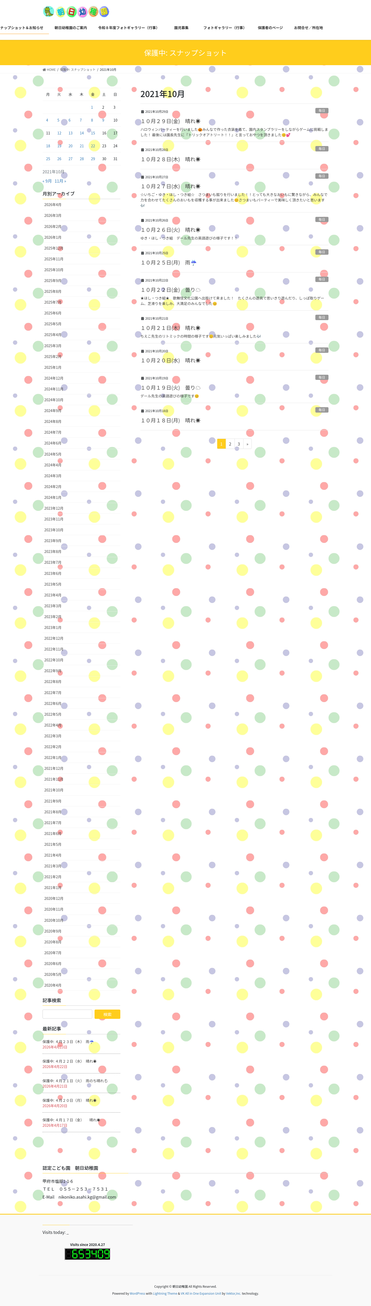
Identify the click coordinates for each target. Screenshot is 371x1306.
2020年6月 (53, 963)
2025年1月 (53, 367)
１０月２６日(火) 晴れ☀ (170, 229)
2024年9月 (53, 410)
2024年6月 (53, 443)
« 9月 (47, 181)
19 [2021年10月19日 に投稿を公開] (59, 145)
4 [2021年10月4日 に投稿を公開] (47, 120)
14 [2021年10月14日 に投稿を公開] (82, 132)
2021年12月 (54, 768)
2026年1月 (53, 237)
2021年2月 (53, 876)
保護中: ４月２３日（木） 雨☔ (68, 1041)
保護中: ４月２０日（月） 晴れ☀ (70, 1100)
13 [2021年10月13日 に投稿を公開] (71, 132)
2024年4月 (53, 464)
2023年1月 (53, 627)
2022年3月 (53, 735)
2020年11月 (54, 909)
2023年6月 (53, 573)
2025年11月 (54, 258)
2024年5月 (53, 454)
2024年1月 (53, 497)
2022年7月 (53, 692)
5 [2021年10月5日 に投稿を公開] (58, 120)
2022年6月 (53, 703)
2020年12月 (54, 898)
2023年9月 (53, 540)
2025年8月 (53, 291)
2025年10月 (54, 269)
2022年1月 (53, 757)
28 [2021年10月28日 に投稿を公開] (82, 158)
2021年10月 (54, 789)
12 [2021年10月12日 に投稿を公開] (59, 132)
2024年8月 (53, 421)
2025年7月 (53, 302)
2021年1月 (53, 887)
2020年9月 (53, 931)
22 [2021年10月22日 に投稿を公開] (93, 145)
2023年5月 (53, 584)
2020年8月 (53, 941)
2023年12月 (54, 508)
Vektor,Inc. (233, 1293)
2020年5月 (53, 974)
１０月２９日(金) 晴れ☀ (170, 121)
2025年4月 (53, 334)
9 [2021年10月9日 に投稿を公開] (103, 120)
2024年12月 (54, 378)
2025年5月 (53, 323)
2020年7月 (53, 952)
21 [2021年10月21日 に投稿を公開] (82, 145)
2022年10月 (54, 659)
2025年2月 (53, 356)
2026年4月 (53, 204)
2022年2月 (53, 746)
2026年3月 (53, 215)
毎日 (322, 110)
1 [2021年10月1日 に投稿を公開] (92, 107)
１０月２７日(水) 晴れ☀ (170, 186)
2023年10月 (54, 529)
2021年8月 (53, 811)
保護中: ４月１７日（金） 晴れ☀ (71, 1119)
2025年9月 (53, 280)
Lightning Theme (165, 1293)
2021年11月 (54, 779)
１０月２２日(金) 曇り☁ (170, 289)
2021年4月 (53, 855)
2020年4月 (53, 985)
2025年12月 (54, 248)
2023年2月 (53, 616)
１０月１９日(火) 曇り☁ (170, 387)
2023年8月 (53, 551)
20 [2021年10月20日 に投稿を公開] (71, 145)
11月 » (60, 181)
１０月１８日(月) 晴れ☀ (170, 420)
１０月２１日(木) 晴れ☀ (170, 327)
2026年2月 (53, 226)
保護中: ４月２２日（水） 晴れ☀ (70, 1061)
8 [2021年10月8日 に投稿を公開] (92, 120)
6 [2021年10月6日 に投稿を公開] (70, 120)
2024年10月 (54, 399)
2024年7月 (53, 432)
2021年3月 (53, 865)
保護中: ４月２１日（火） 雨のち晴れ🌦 (75, 1080)
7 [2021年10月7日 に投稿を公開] (81, 120)
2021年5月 (53, 844)
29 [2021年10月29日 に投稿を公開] (93, 158)
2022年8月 (53, 681)
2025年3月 (53, 345)
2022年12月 (54, 638)
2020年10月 (54, 920)
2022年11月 (54, 649)
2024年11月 (54, 388)
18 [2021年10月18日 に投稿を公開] (48, 145)
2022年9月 (53, 670)
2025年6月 (53, 312)
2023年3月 (53, 605)
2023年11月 (54, 519)
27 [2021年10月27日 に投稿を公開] (71, 158)
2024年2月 (53, 486)
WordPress (137, 1293)
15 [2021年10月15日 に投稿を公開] (93, 132)
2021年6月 (53, 833)
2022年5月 (53, 714)
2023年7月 (53, 562)
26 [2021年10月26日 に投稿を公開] (59, 158)
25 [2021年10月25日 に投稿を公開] (48, 158)
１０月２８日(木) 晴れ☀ (170, 159)
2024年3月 (53, 475)
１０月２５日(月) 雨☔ (168, 262)
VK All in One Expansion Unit (201, 1293)
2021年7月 (53, 822)
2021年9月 (53, 801)
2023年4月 (53, 594)
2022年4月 (53, 725)
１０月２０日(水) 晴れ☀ (170, 360)
